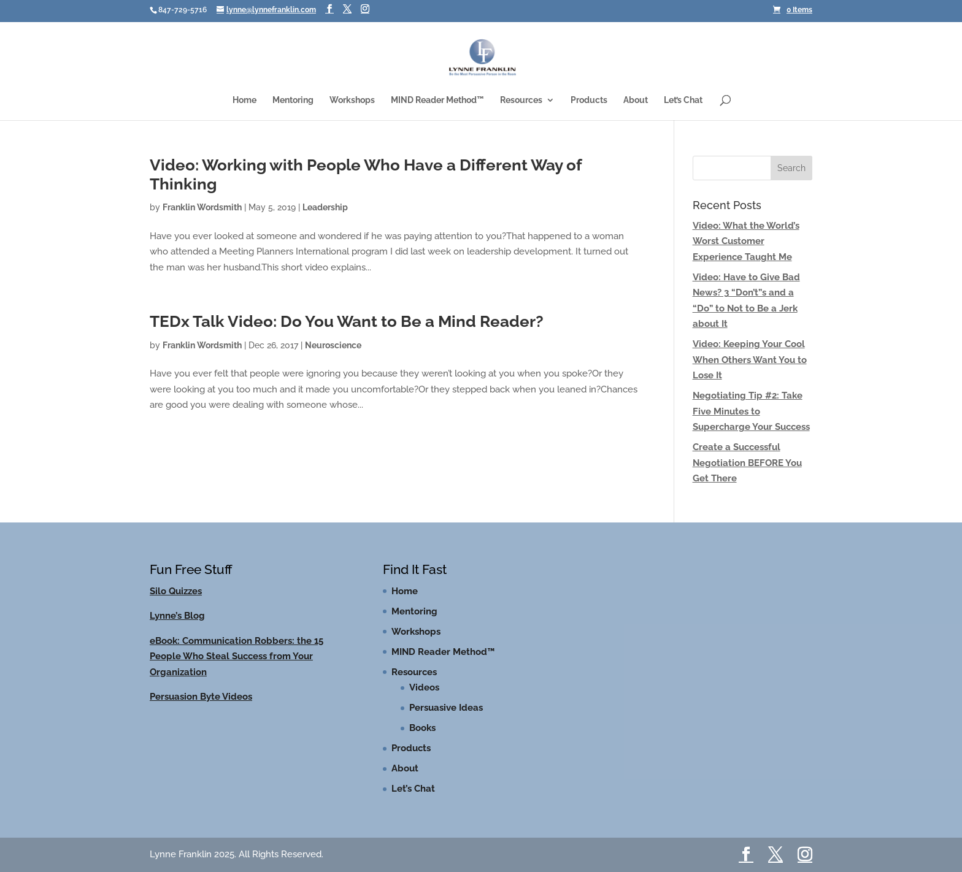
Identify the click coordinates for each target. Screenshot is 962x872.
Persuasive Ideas (446, 707)
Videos (424, 687)
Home (244, 100)
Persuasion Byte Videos (201, 696)
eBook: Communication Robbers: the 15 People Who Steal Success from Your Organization (236, 656)
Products (589, 100)
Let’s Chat (683, 100)
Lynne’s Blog (177, 615)
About (635, 100)
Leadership (325, 207)
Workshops (352, 100)
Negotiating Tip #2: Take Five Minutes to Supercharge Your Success (751, 411)
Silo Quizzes (176, 591)
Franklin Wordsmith (202, 207)
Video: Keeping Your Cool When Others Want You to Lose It (750, 359)
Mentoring (293, 100)
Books (422, 727)
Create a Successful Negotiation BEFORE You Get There (747, 463)
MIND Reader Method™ (437, 100)
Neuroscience (333, 345)
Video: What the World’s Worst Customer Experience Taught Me (746, 241)
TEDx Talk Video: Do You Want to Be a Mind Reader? (347, 321)
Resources (521, 100)
